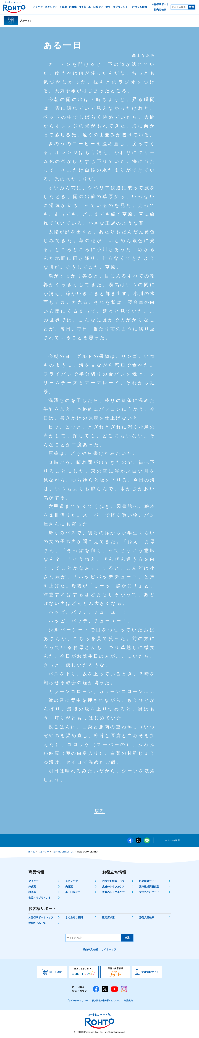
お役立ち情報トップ (113, 881)
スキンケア (71, 881)
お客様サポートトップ (40, 918)
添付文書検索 (146, 918)
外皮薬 (32, 887)
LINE (147, 841)
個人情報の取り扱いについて (106, 1001)
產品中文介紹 (90, 950)
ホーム (31, 852)
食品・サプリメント (39, 898)
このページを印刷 (171, 841)
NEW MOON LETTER (63, 852)
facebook (130, 841)
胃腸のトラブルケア (113, 892)
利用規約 (128, 1001)
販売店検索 (108, 918)
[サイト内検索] (179, 7)
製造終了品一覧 (37, 923)
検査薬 (32, 892)
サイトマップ (108, 950)
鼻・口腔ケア (72, 892)
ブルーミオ (43, 852)
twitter (138, 841)
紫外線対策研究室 (149, 887)
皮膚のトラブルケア (113, 887)
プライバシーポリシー (77, 1001)
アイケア (33, 881)
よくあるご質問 (74, 918)
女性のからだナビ (149, 892)
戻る (99, 811)
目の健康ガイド (147, 881)
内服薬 (69, 887)
